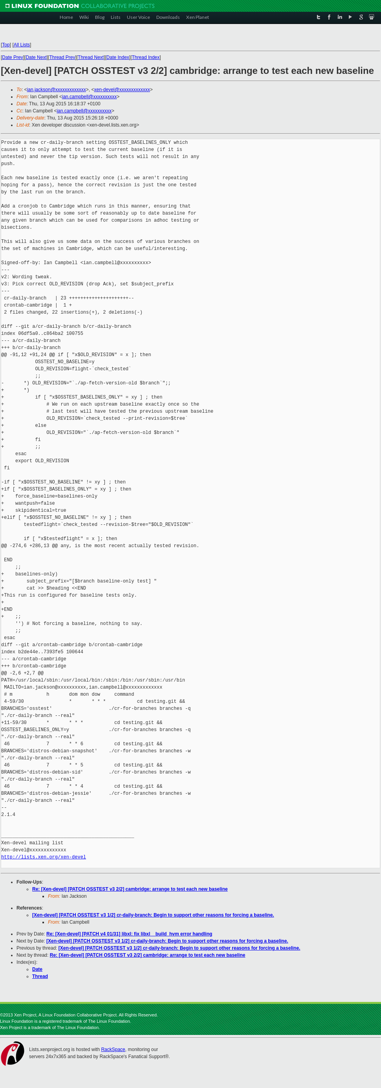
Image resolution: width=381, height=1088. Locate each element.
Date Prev (12, 57)
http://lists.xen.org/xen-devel (43, 857)
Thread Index (146, 57)
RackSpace (113, 1049)
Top (5, 45)
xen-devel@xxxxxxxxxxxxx (122, 89)
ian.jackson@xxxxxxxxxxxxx (56, 89)
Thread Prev (62, 57)
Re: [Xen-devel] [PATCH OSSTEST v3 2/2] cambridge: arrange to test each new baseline (130, 889)
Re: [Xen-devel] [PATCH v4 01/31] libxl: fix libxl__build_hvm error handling (129, 934)
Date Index (117, 57)
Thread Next (91, 57)
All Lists (22, 45)
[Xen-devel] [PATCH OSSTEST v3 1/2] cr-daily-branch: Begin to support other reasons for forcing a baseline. (153, 915)
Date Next (36, 57)
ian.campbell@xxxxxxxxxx (89, 96)
